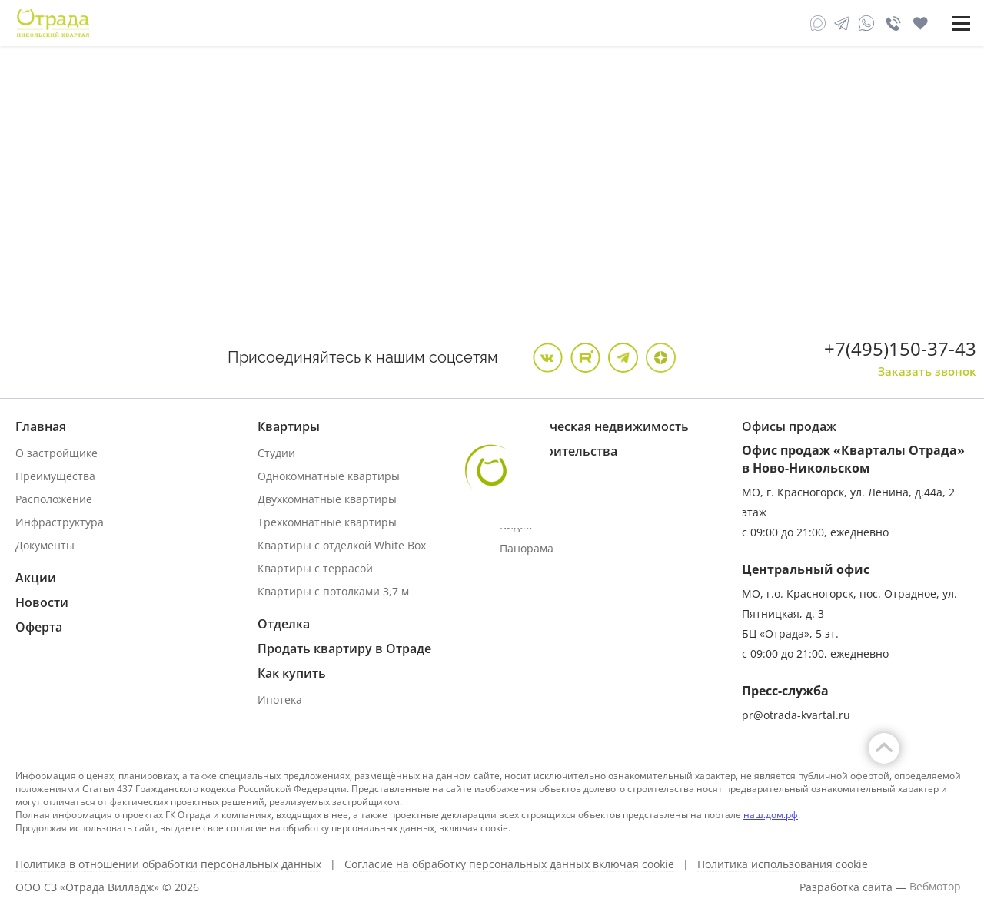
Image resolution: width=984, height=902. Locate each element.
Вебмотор (935, 887)
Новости (41, 602)
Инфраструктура (59, 522)
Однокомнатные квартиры (329, 476)
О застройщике (56, 453)
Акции (35, 577)
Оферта (38, 626)
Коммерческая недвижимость (594, 426)
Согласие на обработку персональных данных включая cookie (509, 864)
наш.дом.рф (770, 814)
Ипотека (280, 699)
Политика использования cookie (782, 864)
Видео (516, 525)
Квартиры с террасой (315, 568)
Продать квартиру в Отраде (344, 648)
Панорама (527, 548)
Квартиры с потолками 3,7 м (333, 591)
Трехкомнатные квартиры (327, 522)
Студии (276, 453)
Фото (513, 502)
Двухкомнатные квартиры (327, 499)
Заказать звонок (927, 371)
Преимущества (55, 476)
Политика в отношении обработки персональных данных (168, 864)
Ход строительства (558, 451)
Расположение (53, 499)
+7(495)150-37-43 (900, 348)
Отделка (284, 623)
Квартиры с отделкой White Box (342, 545)
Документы (45, 545)
